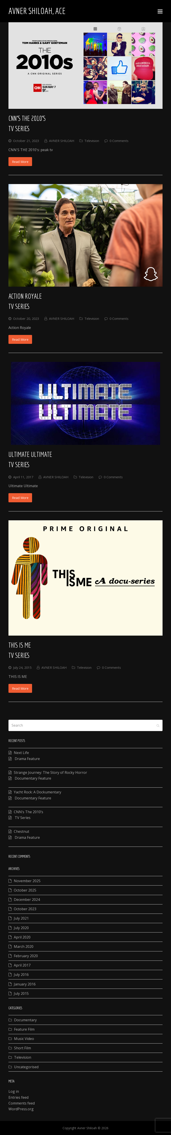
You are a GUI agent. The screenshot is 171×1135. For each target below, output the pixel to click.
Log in (13, 1091)
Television (91, 140)
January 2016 (25, 984)
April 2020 (22, 937)
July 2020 (21, 927)
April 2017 (22, 965)
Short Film (22, 1048)
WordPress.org (21, 1109)
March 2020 (23, 946)
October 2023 (25, 908)
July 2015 (21, 993)
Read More (20, 161)
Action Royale (25, 296)
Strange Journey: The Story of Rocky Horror (50, 772)
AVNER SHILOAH (61, 140)
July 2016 (21, 974)
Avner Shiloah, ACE (36, 11)
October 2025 (25, 890)
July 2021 (21, 918)
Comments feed (21, 1103)
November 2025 (27, 880)
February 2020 (26, 955)
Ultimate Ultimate (30, 454)
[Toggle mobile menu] (160, 11)
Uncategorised (26, 1066)
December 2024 (27, 899)
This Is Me (19, 645)
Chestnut (21, 831)
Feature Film (24, 1029)
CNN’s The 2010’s (27, 118)
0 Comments (119, 140)
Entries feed (18, 1097)
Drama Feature (27, 758)
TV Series (19, 128)
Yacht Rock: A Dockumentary (37, 792)
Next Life (21, 752)
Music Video (24, 1038)
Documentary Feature (32, 778)
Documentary (25, 1019)
